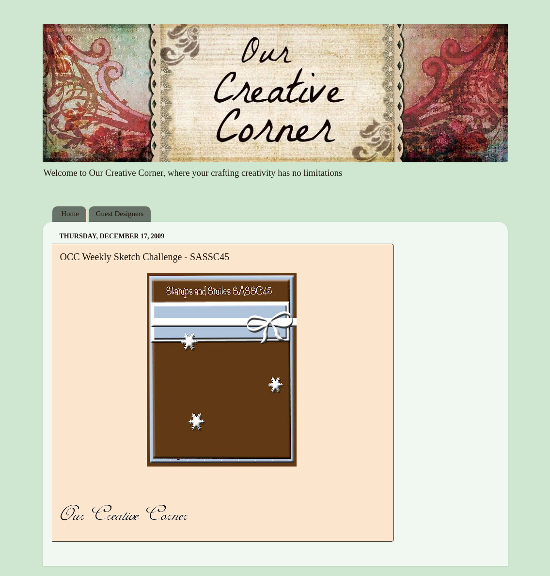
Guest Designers (120, 214)
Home (70, 214)
